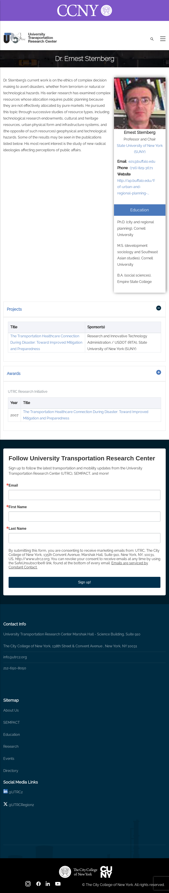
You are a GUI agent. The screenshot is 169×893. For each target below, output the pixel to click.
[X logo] (5, 805)
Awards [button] (13, 373)
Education (11, 734)
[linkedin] (5, 792)
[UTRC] (78, 872)
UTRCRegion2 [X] (22, 805)
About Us (11, 710)
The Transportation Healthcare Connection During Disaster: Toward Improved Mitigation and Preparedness (46, 342)
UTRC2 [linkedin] (17, 792)
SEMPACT (11, 722)
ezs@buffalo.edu (142, 161)
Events (8, 758)
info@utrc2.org (15, 657)
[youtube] (58, 885)
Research (10, 746)
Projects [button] (14, 309)
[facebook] (38, 885)
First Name (18, 507)
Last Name (17, 528)
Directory (10, 771)
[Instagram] (28, 885)
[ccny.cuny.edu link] (84, 5)
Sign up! (84, 582)
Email (13, 485)
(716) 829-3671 (141, 168)
